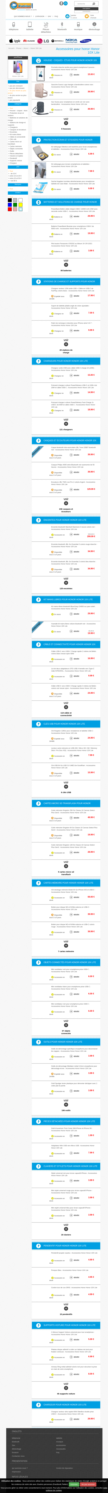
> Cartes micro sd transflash (15, 143)
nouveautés (61, 1449)
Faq (57, 1452)
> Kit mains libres (14, 134)
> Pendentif (12, 158)
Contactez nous (18, 1456)
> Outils (11, 151)
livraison (15, 1452)
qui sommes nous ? (20, 1468)
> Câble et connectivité (16, 137)
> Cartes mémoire (15, 146)
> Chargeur (12, 163)
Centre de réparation (64, 1468)
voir (66, 123)
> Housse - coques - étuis (17, 111)
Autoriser (74, 1484)
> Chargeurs (13, 127)
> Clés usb (12, 139)
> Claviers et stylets (15, 156)
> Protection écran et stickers (16, 114)
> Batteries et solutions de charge (18, 119)
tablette (59, 1438)
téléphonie (16, 1438)
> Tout (10, 108)
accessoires (61, 1445)
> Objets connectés (15, 149)
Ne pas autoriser (88, 1484)
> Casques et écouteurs (17, 130)
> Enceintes (12, 132)
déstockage (16, 1449)
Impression (16, 1472)
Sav (13, 1445)
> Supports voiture (15, 161)
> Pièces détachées (15, 154)
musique (59, 1442)
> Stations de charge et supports (17, 124)
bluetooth (15, 1442)
